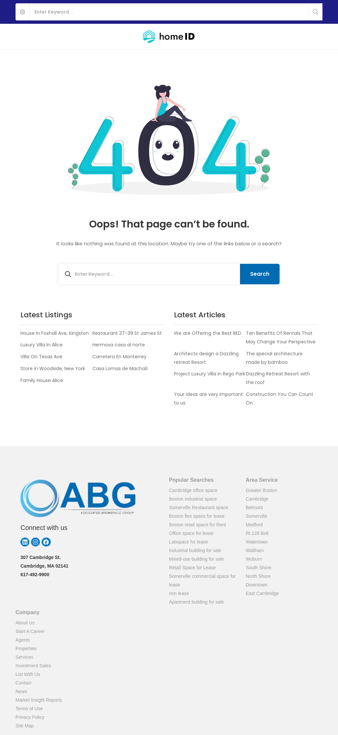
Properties (26, 648)
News (21, 691)
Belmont (254, 507)
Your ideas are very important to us (208, 398)
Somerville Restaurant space (198, 507)
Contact (23, 682)
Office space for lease (191, 533)
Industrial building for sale (195, 550)
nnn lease (179, 593)
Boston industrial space (193, 499)
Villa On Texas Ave (41, 356)
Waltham (255, 550)
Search (259, 274)
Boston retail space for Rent (197, 524)
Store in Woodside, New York (52, 368)
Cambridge (257, 499)
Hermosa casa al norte (118, 344)
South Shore (259, 567)
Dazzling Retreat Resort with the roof (278, 378)
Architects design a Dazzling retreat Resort (206, 358)
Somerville (256, 516)
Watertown (257, 541)
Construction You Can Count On (279, 398)
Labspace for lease (188, 541)
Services (24, 657)
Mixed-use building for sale (196, 559)
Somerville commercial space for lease (202, 580)
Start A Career (30, 631)
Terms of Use (29, 708)
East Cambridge (262, 593)
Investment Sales (33, 665)
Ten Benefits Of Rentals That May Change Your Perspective (281, 337)
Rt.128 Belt (257, 533)
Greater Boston (261, 490)
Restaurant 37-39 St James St (127, 333)
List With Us (28, 674)
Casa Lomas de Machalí (120, 368)
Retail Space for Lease (192, 567)
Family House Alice (41, 380)
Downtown (256, 584)
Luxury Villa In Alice (41, 344)
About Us (25, 622)
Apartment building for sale (196, 602)
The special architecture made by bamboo (274, 358)
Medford (254, 524)
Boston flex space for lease (196, 516)
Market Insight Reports (39, 700)
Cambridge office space (193, 490)
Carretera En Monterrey (119, 356)
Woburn (254, 559)
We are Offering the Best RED (207, 333)
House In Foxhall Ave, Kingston (54, 333)
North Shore (258, 576)
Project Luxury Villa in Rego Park (209, 373)
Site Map (25, 725)
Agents (23, 640)
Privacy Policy (30, 717)
